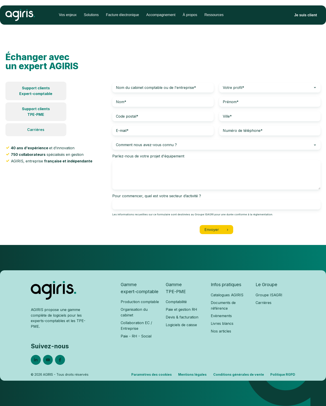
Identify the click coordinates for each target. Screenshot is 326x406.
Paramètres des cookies (151, 374)
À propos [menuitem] (190, 15)
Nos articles (221, 331)
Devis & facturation (182, 317)
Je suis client (305, 15)
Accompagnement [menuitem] (160, 15)
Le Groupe (266, 284)
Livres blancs (222, 323)
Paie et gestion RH (181, 309)
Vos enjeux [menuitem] (68, 15)
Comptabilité (176, 301)
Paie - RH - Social (136, 336)
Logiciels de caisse (181, 325)
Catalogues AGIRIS (227, 295)
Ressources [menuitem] (213, 15)
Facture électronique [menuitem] (122, 15)
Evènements (221, 315)
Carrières (35, 129)
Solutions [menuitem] (91, 15)
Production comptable (140, 301)
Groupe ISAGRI (269, 295)
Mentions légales (192, 374)
